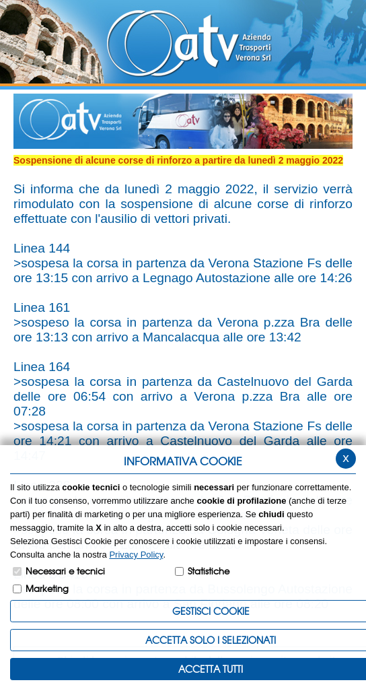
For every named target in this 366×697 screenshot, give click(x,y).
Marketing (47, 588)
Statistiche (208, 570)
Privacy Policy (136, 555)
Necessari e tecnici (65, 570)
